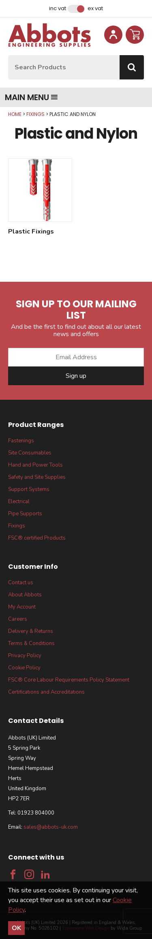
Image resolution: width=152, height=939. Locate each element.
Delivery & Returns (30, 631)
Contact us (20, 582)
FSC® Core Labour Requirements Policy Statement (68, 680)
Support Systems (28, 489)
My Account (22, 607)
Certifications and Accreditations (46, 692)
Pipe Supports (25, 513)
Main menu (31, 97)
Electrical (19, 501)
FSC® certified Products (37, 538)
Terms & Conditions (31, 643)
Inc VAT (57, 8)
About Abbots (25, 594)
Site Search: (8, 55)
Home (14, 114)
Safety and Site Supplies (37, 477)
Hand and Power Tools (35, 465)
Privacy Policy (24, 655)
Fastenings (21, 440)
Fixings (35, 114)
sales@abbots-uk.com (51, 827)
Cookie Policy (24, 667)
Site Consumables (29, 453)
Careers (17, 619)
